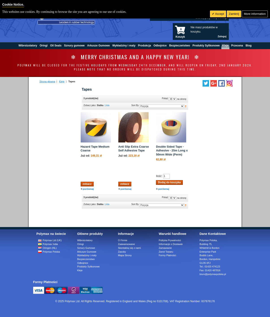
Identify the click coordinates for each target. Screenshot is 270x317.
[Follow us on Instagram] (229, 83)
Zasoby (122, 251)
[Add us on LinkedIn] (213, 83)
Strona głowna (47, 81)
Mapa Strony (125, 255)
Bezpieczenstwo (86, 259)
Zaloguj (222, 36)
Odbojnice (82, 263)
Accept (219, 13)
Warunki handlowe (172, 234)
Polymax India (48, 244)
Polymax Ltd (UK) (50, 240)
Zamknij (234, 13)
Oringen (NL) (47, 248)
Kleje (61, 81)
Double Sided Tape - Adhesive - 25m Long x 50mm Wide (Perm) (172, 150)
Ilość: (159, 176)
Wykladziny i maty (87, 255)
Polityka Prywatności (170, 240)
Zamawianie (165, 248)
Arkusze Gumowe (86, 251)
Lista (107, 105)
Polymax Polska (49, 251)
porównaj (87, 189)
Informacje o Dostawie (171, 244)
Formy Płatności (167, 255)
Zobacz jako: (90, 105)
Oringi (80, 244)
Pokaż (165, 98)
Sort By (135, 105)
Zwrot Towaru (166, 251)
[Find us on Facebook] (221, 83)
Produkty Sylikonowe (88, 266)
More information (255, 13)
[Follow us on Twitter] (206, 83)
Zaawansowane (126, 244)
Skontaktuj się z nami (129, 248)
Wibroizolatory (85, 240)
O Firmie (122, 240)
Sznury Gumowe (86, 248)
